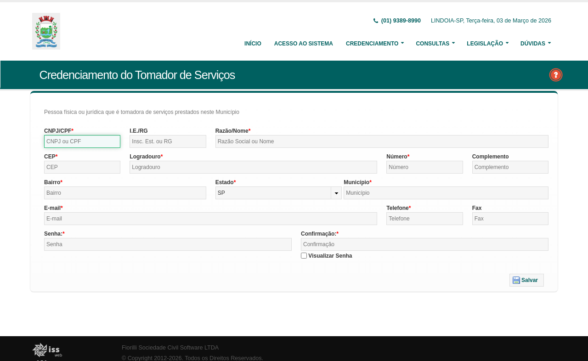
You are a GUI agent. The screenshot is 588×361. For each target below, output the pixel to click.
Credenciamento (372, 43)
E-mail (52, 208)
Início (252, 43)
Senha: (53, 234)
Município (356, 182)
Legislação (485, 43)
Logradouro (145, 156)
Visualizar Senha (330, 256)
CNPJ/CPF (57, 131)
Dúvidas (532, 43)
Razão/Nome (232, 131)
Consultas (432, 43)
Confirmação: (318, 234)
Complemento (490, 156)
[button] (526, 280)
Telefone (397, 208)
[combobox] (278, 192)
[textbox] (82, 141)
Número (396, 156)
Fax (477, 208)
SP (221, 193)
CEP (50, 156)
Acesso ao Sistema (303, 43)
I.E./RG (138, 131)
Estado (224, 182)
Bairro (52, 182)
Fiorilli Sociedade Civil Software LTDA (170, 347)
